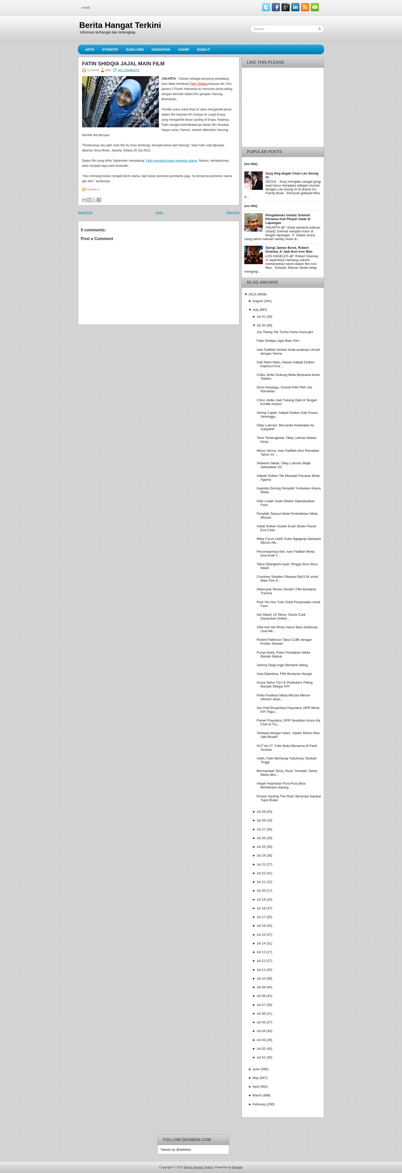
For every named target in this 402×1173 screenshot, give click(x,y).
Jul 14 (261, 943)
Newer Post (85, 212)
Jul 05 (261, 1022)
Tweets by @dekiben (175, 1149)
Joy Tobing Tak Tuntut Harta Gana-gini (285, 332)
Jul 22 (261, 873)
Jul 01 (261, 1057)
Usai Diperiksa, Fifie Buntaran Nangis (284, 674)
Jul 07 (261, 1005)
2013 (252, 294)
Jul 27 (261, 829)
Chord (183, 50)
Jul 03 (261, 1040)
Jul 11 (261, 970)
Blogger (237, 1167)
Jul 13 (261, 952)
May (256, 1078)
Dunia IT (203, 50)
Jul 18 (261, 908)
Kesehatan (161, 50)
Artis (89, 50)
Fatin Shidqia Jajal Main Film (123, 63)
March (257, 1095)
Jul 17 (261, 917)
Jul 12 (261, 961)
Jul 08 (261, 996)
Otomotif (110, 50)
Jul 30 (261, 325)
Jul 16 (261, 926)
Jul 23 (261, 864)
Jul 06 (261, 1013)
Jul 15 (261, 935)
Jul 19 (261, 899)
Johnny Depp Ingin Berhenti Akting (282, 665)
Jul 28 (261, 820)
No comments (128, 70)
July (255, 310)
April (256, 1086)
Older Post (232, 212)
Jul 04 (261, 1031)
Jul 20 (261, 890)
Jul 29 (261, 812)
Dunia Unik (135, 50)
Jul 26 (261, 838)
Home (86, 7)
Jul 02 (261, 1049)
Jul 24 (261, 855)
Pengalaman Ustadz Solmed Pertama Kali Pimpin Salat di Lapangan (287, 219)
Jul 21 (261, 882)
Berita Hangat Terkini (120, 25)
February (259, 1104)
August (258, 301)
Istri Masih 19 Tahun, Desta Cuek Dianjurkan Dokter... (281, 616)
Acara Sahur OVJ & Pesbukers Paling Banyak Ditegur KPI (285, 684)
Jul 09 (261, 987)
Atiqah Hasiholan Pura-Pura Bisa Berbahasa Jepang (281, 785)
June (256, 1069)
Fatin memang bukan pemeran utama (171, 160)
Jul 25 (261, 847)
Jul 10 (261, 978)
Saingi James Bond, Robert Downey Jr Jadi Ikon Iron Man (288, 249)
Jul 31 (261, 316)
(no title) (250, 164)
